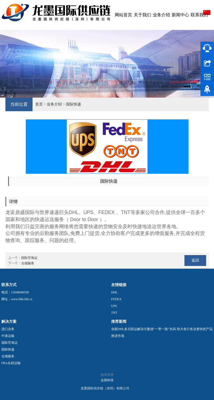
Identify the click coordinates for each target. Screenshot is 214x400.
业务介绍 (161, 15)
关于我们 (142, 15)
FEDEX (116, 299)
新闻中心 (180, 15)
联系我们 (199, 15)
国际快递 (73, 104)
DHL (114, 292)
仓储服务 (27, 263)
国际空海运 (29, 258)
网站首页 (123, 15)
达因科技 (107, 380)
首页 (39, 104)
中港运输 (7, 336)
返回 (195, 260)
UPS (114, 306)
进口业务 (7, 329)
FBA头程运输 (11, 363)
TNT (114, 313)
